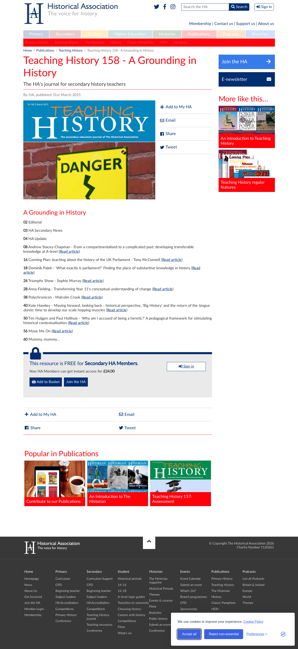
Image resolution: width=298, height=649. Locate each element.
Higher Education (130, 34)
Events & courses (161, 600)
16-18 (122, 591)
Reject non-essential (224, 634)
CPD (58, 585)
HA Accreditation (66, 602)
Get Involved (33, 596)
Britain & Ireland (253, 585)
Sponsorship (188, 609)
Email (167, 120)
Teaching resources (99, 624)
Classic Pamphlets (140, 42)
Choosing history (129, 609)
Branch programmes (193, 596)
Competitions (64, 609)
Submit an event (160, 624)
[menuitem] (36, 34)
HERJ (164, 42)
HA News (180, 42)
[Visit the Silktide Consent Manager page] (283, 634)
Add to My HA (175, 107)
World (247, 596)
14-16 (122, 585)
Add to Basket (46, 382)
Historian (167, 34)
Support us (245, 24)
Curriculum (62, 578)
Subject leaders (65, 596)
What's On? (188, 591)
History (116, 42)
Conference (63, 621)
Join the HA (76, 382)
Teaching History (66, 42)
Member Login (34, 609)
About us (266, 24)
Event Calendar (190, 578)
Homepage (31, 578)
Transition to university (133, 602)
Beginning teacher (67, 591)
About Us (30, 591)
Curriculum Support (100, 578)
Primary (36, 34)
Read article (69, 252)
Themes (154, 594)
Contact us (223, 24)
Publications (199, 34)
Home (27, 50)
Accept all (189, 634)
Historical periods (130, 578)
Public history (158, 618)
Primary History (36, 42)
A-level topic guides (131, 596)
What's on (125, 633)
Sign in (186, 366)
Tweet (168, 147)
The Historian (94, 42)
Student (94, 34)
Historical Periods (161, 588)
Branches (260, 34)
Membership (200, 24)
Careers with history (131, 615)
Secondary (65, 34)
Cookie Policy (253, 621)
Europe (247, 591)
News (28, 585)
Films (121, 627)
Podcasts (231, 34)
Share (167, 134)
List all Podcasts (253, 578)
